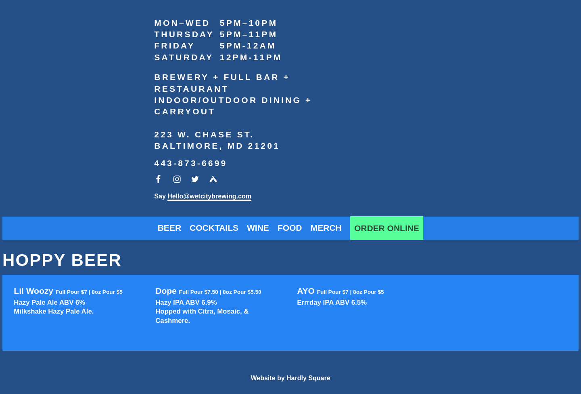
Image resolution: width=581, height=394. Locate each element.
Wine (258, 227)
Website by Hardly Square (290, 378)
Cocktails (214, 227)
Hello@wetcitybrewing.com (209, 196)
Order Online (386, 228)
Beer (169, 227)
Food (290, 227)
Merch (326, 227)
